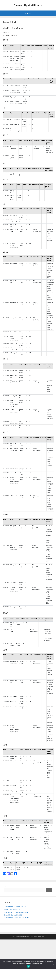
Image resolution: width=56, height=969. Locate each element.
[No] (54, 964)
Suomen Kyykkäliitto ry (28, 5)
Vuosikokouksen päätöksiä (12, 909)
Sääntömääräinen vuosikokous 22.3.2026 (16, 912)
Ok (28, 966)
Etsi (5, 886)
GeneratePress (40, 936)
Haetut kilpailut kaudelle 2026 (13, 915)
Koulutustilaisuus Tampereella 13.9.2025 (16, 918)
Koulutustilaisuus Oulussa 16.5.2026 (15, 907)
